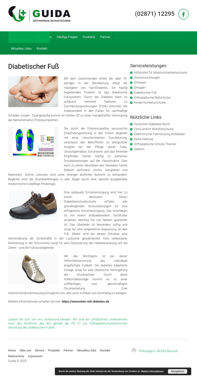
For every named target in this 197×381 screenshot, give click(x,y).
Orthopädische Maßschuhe (152, 97)
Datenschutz (16, 356)
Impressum (35, 356)
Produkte (89, 37)
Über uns (30, 37)
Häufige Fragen (67, 37)
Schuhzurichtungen (147, 77)
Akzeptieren (177, 371)
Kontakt (42, 48)
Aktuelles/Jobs (21, 48)
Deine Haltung (143, 139)
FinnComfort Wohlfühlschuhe (154, 129)
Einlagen (139, 87)
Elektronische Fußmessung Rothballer (159, 134)
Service (47, 37)
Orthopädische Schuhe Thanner (155, 144)
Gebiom (139, 149)
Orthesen (140, 82)
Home (15, 37)
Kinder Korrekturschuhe (150, 102)
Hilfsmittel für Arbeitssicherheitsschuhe (160, 72)
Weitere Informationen (152, 371)
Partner (105, 37)
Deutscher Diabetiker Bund (151, 124)
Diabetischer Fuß (145, 92)
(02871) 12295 (154, 13)
